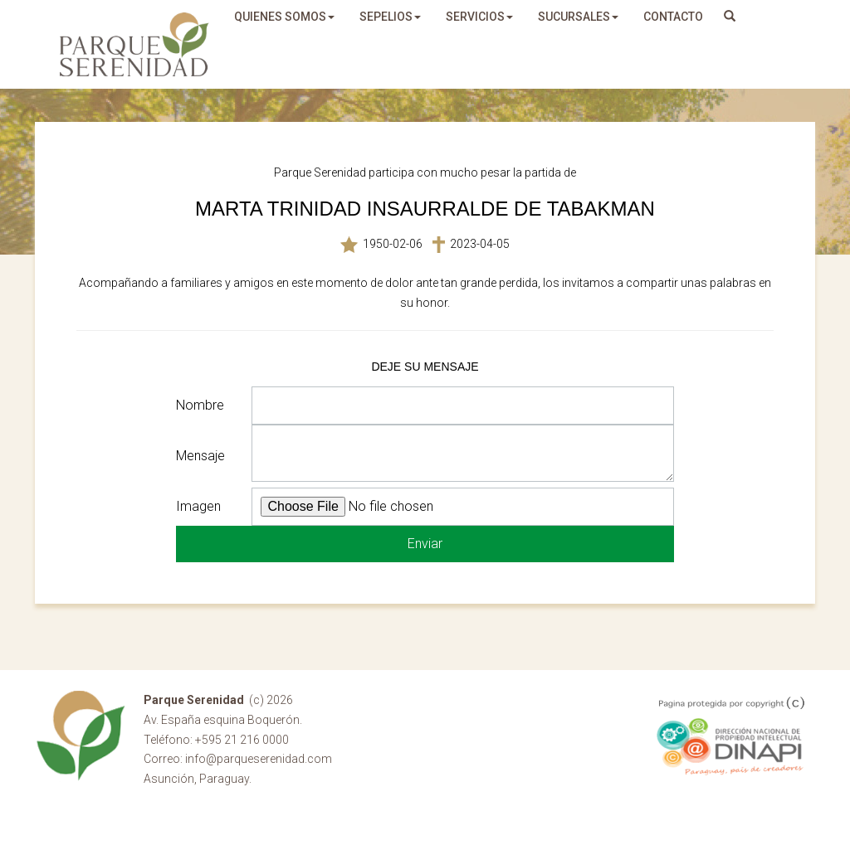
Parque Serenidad (134, 44)
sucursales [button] (578, 16)
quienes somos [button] (284, 16)
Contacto (673, 16)
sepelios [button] (390, 16)
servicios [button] (479, 16)
